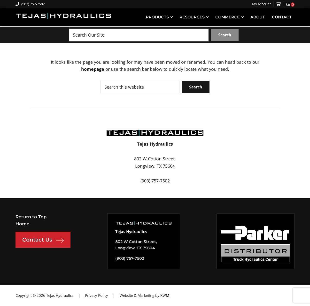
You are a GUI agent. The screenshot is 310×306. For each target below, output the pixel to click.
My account (261, 4)
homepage (92, 69)
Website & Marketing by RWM (144, 295)
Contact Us (43, 240)
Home (22, 224)
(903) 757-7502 (30, 4)
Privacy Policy (96, 295)
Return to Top (31, 217)
